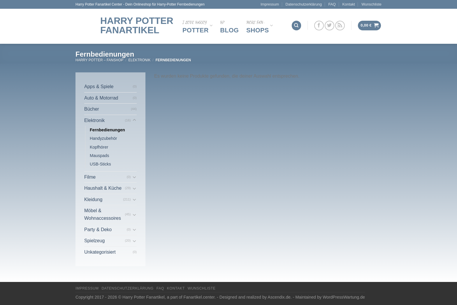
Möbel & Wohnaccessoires (102, 214)
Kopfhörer (99, 147)
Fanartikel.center (199, 297)
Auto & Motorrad (101, 97)
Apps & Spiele (99, 86)
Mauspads (99, 155)
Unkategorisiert (100, 252)
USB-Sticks (100, 164)
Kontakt (348, 4)
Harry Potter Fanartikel (136, 25)
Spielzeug (94, 240)
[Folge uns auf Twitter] (329, 25)
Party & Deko (98, 229)
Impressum (270, 4)
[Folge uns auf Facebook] (319, 25)
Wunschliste (371, 4)
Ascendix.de (279, 297)
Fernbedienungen (107, 130)
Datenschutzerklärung (304, 4)
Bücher (91, 109)
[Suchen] (296, 25)
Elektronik (139, 60)
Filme (90, 177)
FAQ (332, 4)
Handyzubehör (103, 138)
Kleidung (93, 199)
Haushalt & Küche (103, 188)
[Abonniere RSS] (340, 25)
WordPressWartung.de (344, 297)
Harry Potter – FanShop (99, 60)
